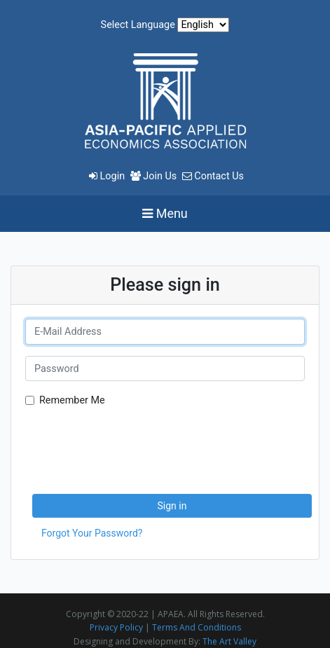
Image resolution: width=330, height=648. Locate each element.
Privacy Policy (116, 627)
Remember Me (72, 400)
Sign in (172, 505)
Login (108, 176)
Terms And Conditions (196, 627)
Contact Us (213, 176)
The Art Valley (229, 641)
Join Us (154, 176)
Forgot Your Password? (91, 533)
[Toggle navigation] (165, 213)
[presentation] (137, 447)
